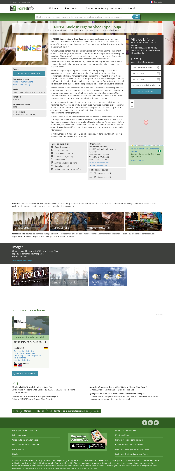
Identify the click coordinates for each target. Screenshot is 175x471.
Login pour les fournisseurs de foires (131, 454)
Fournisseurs (72, 8)
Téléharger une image (22, 260)
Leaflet (134, 145)
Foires (53, 8)
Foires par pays (19, 435)
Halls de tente (20, 357)
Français (159, 2)
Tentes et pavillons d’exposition (27, 355)
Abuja (96, 411)
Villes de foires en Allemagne (25, 440)
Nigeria (40, 411)
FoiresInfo (23, 8)
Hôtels (132, 8)
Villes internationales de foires (25, 444)
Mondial (27, 411)
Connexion (15, 2)
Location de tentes (22, 360)
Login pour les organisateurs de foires (132, 449)
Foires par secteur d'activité (24, 430)
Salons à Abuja (137, 160)
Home (15, 411)
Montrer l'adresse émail (23, 82)
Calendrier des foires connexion (129, 444)
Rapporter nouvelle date (29, 73)
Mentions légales (122, 435)
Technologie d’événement (25, 353)
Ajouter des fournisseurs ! (24, 373)
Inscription (26, 2)
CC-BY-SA (160, 145)
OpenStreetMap (147, 145)
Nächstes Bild (47, 325)
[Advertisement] (88, 194)
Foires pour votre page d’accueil (129, 440)
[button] (146, 122)
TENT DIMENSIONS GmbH (30, 342)
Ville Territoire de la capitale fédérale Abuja (69, 411)
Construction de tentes (24, 351)
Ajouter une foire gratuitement (104, 8)
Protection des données (125, 430)
